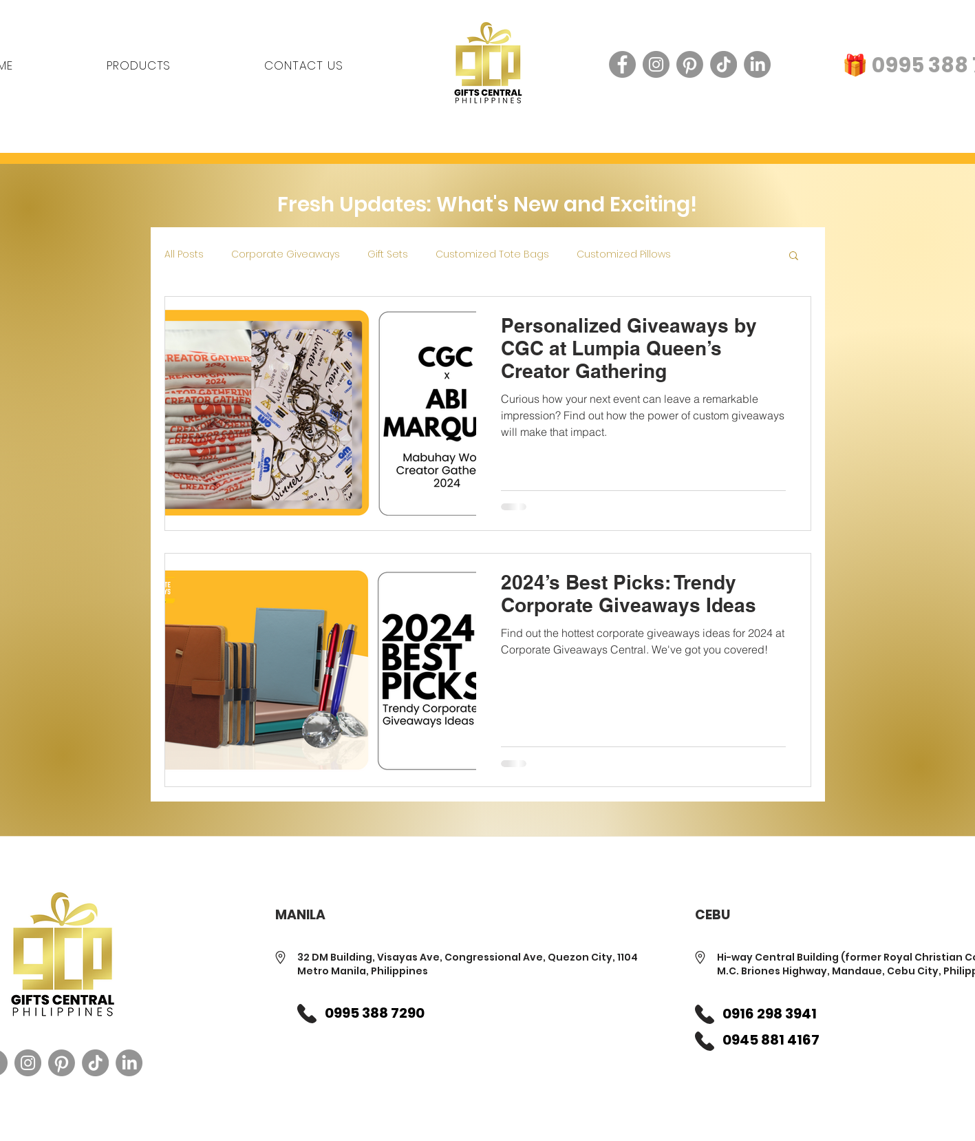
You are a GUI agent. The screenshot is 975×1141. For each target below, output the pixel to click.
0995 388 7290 (375, 1013)
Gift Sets (387, 254)
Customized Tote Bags (492, 254)
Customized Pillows (624, 254)
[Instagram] (656, 64)
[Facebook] (622, 64)
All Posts (184, 254)
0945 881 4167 (770, 1039)
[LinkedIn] (757, 64)
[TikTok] (723, 64)
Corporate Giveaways (285, 254)
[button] (793, 256)
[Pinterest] (689, 64)
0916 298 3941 (769, 1013)
